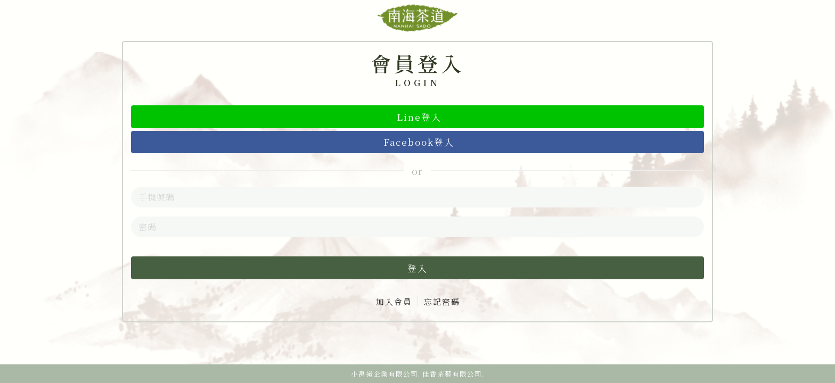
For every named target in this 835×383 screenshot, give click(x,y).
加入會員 (394, 301)
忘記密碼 (442, 301)
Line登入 (419, 116)
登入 (417, 267)
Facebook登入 (418, 141)
